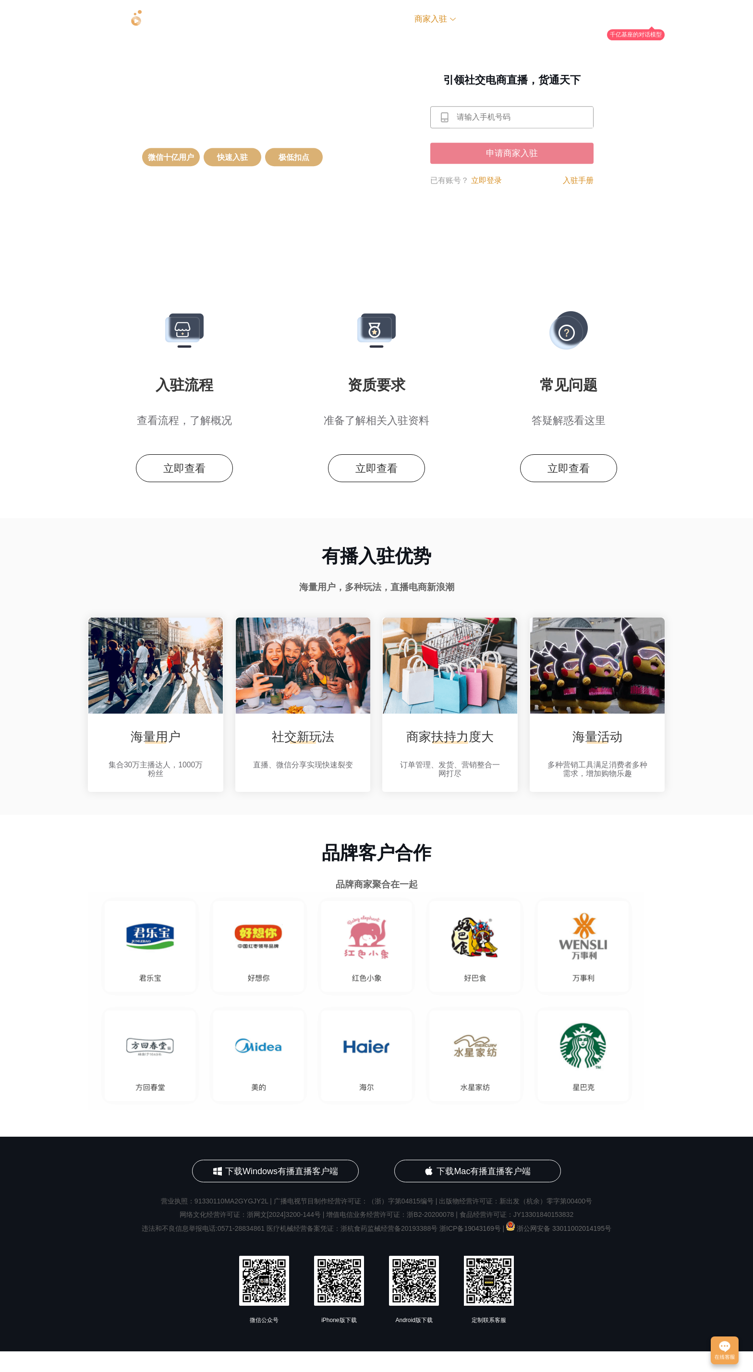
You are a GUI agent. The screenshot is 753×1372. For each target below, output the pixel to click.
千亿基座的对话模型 (636, 34)
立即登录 (486, 180)
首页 (331, 19)
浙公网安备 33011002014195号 (558, 1249)
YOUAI (652, 19)
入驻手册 (578, 180)
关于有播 (377, 19)
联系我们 (548, 19)
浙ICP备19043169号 (470, 1249)
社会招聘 (494, 19)
